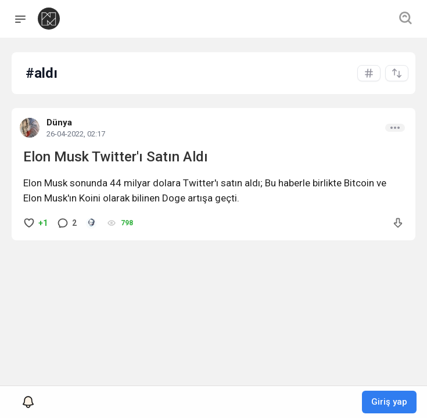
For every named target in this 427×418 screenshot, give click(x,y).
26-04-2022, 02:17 (75, 133)
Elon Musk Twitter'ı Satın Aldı (115, 157)
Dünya (59, 122)
